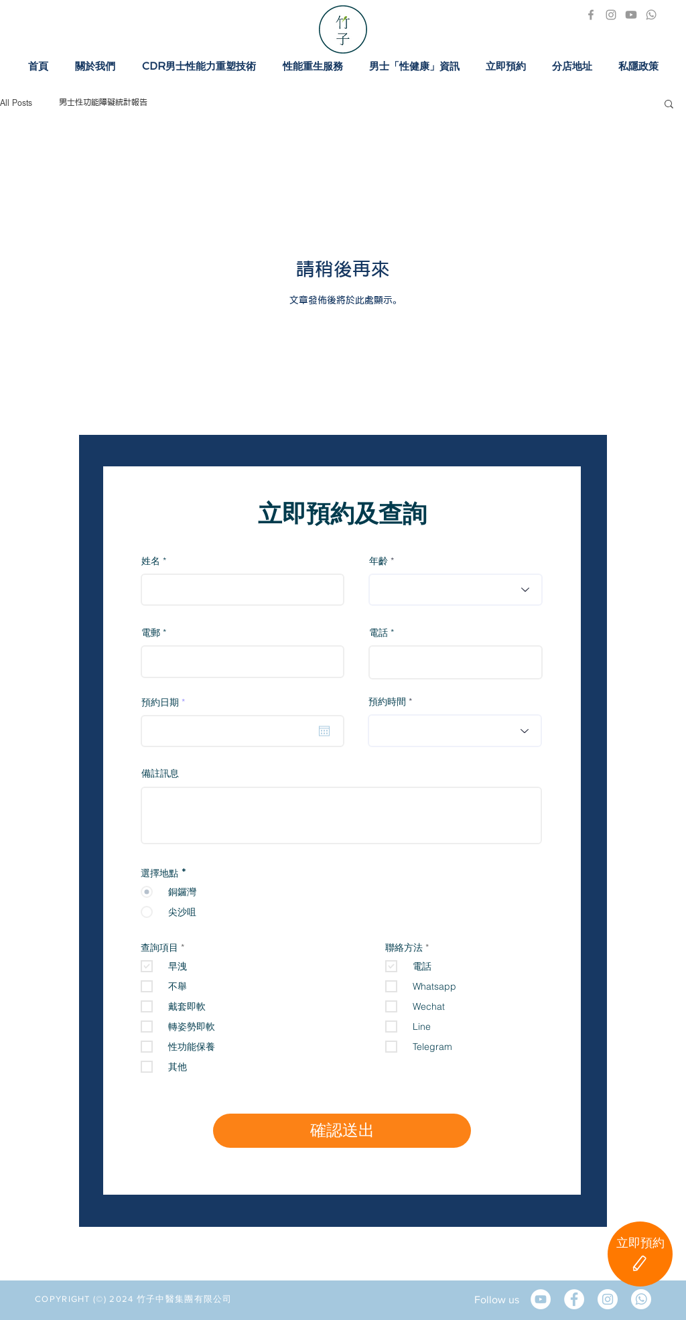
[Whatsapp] (641, 1299)
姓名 (150, 561)
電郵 (150, 632)
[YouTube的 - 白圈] (541, 1299)
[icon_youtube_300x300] (631, 14)
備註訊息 (160, 774)
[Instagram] (611, 14)
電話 (378, 632)
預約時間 (387, 701)
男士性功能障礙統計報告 (103, 103)
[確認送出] (342, 1131)
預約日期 (165, 702)
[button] (669, 105)
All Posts (16, 103)
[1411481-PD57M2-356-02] (651, 14)
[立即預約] (640, 1254)
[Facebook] (591, 14)
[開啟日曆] (324, 731)
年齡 (378, 561)
